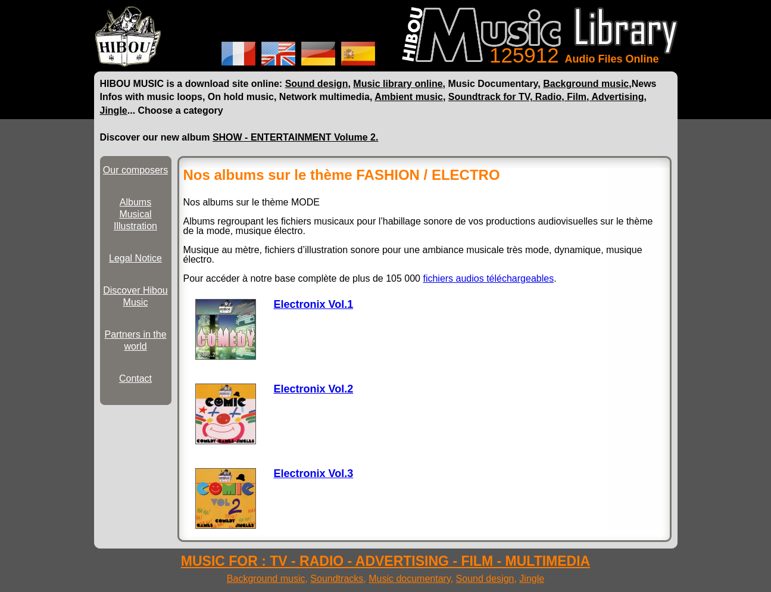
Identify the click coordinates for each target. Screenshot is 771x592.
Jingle (113, 110)
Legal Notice (135, 258)
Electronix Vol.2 (314, 389)
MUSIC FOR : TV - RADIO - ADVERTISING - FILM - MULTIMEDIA (385, 561)
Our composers (135, 170)
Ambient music (408, 97)
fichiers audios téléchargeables (488, 278)
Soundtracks (336, 579)
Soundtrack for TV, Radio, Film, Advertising (546, 97)
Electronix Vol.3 (314, 473)
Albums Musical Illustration (135, 214)
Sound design (316, 84)
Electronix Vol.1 (314, 304)
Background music (586, 84)
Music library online (397, 84)
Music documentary (410, 579)
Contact (135, 378)
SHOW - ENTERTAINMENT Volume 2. (296, 137)
